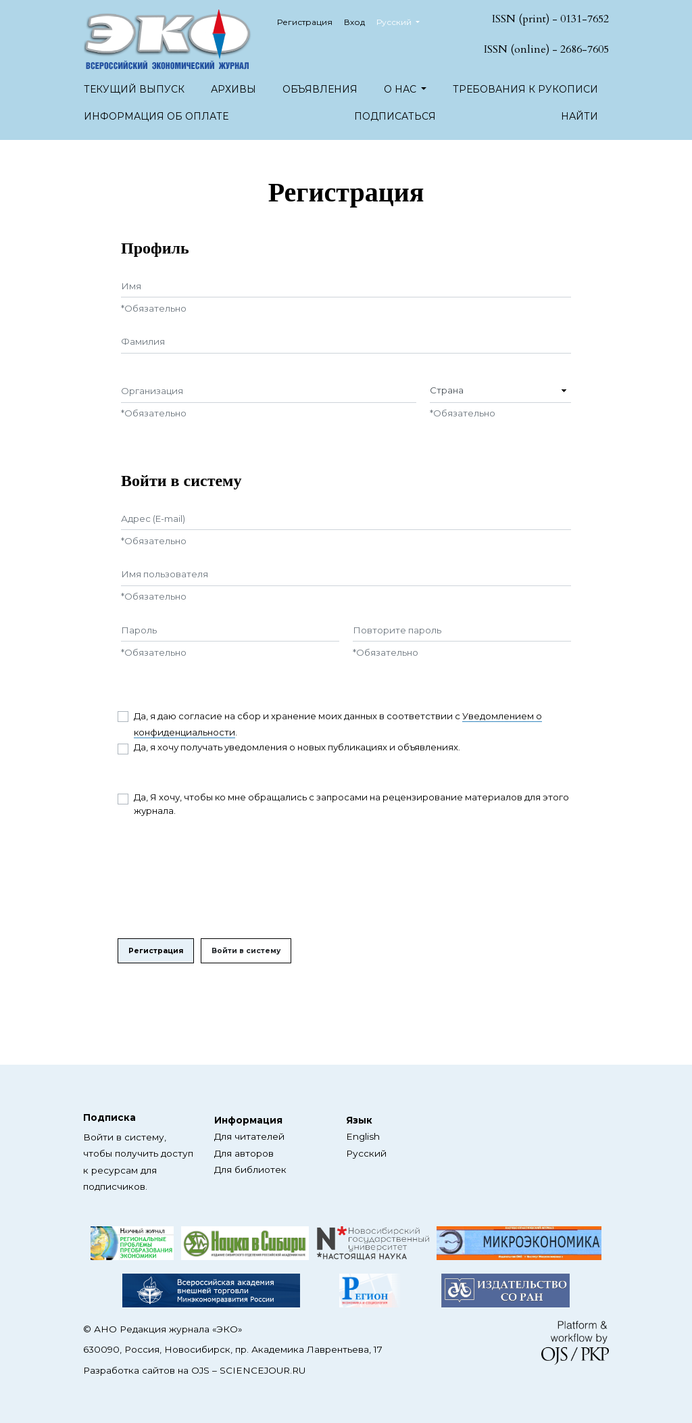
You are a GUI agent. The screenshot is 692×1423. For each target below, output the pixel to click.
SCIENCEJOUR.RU (262, 1370)
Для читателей (249, 1136)
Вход (354, 22)
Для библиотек (250, 1169)
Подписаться (395, 116)
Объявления (319, 89)
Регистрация (304, 22)
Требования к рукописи (525, 89)
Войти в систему (246, 950)
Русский (403, 20)
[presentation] (220, 878)
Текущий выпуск (134, 89)
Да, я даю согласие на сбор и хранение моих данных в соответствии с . (338, 724)
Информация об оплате (156, 116)
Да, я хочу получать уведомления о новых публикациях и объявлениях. (297, 747)
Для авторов (244, 1153)
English (363, 1136)
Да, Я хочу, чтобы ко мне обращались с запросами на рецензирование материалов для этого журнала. (351, 804)
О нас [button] (401, 89)
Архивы (233, 89)
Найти (579, 116)
